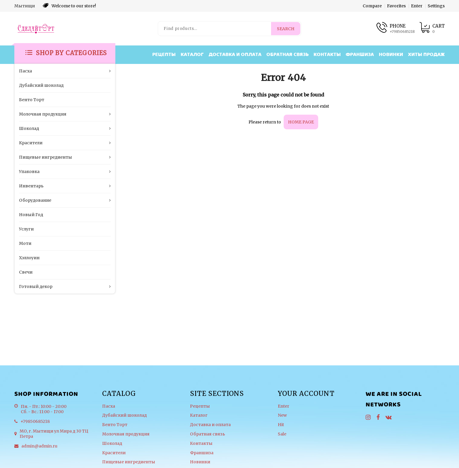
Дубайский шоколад (124, 415)
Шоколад (112, 443)
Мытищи (24, 6)
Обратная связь (287, 54)
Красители (114, 452)
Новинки (391, 54)
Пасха (108, 406)
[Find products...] (215, 28)
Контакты (327, 54)
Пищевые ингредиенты (128, 461)
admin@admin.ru (39, 446)
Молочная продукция (126, 434)
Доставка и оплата (235, 54)
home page (301, 122)
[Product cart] (432, 28)
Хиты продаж (426, 54)
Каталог (192, 54)
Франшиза (360, 54)
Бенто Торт (114, 424)
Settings (436, 6)
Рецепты (164, 54)
